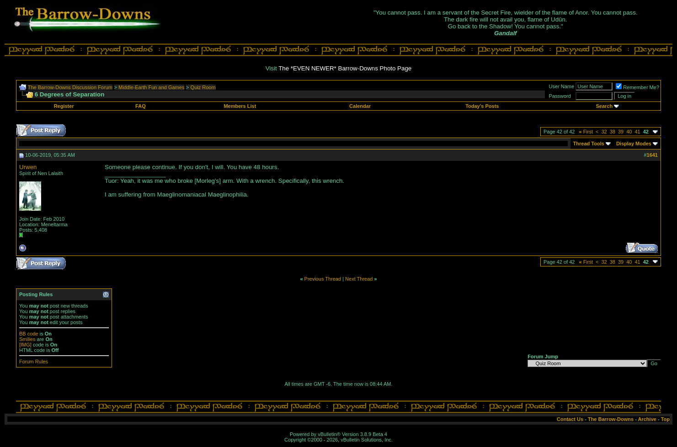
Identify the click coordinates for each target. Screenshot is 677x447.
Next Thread (359, 279)
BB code (28, 333)
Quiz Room (203, 87)
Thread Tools (588, 143)
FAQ (140, 106)
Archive (647, 419)
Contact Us (570, 419)
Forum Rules (33, 361)
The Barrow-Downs (611, 419)
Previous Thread (322, 279)
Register (64, 106)
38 (612, 131)
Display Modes (633, 143)
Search (604, 106)
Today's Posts (482, 106)
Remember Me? (637, 87)
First (586, 131)
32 (604, 131)
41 (637, 131)
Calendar (360, 106)
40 (629, 131)
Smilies (27, 339)
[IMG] (25, 344)
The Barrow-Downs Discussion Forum (70, 87)
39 (621, 131)
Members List (240, 106)
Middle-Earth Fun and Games (151, 87)
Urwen (28, 167)
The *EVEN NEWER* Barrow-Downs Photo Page (344, 68)
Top (665, 419)
